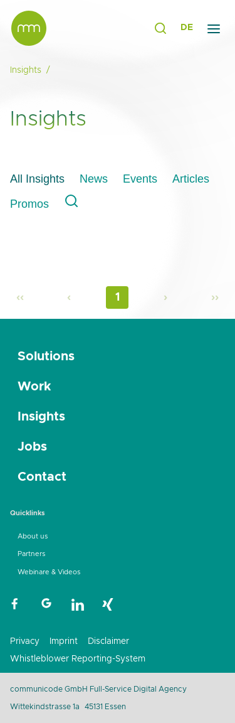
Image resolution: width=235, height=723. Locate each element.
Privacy (24, 641)
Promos (29, 204)
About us (33, 536)
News (94, 179)
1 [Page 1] (117, 297)
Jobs (32, 447)
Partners (31, 553)
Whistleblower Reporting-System (77, 659)
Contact (42, 477)
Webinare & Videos (49, 572)
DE (187, 27)
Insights (41, 416)
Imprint (64, 641)
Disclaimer (108, 641)
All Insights (37, 179)
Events (140, 179)
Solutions (46, 356)
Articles (190, 179)
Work (34, 386)
